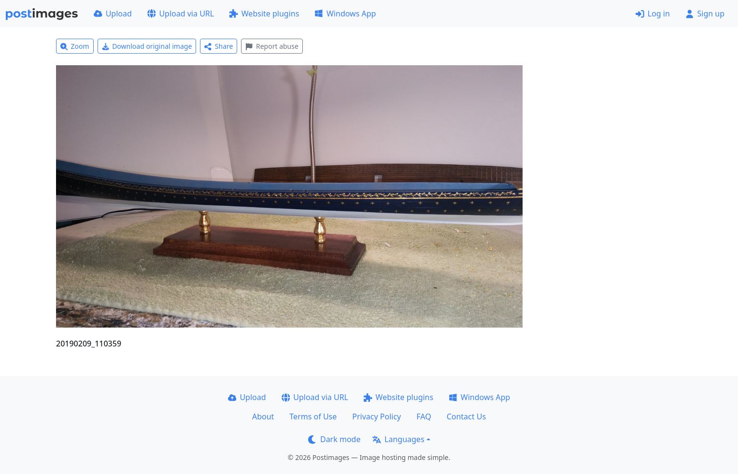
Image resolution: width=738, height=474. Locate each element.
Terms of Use (313, 416)
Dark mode (334, 439)
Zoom (74, 46)
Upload (113, 13)
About (263, 416)
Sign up (704, 13)
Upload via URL (180, 13)
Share (218, 46)
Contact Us (466, 416)
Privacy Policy (376, 416)
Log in (653, 13)
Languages (398, 439)
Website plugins (264, 13)
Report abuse (271, 46)
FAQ (423, 416)
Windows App (345, 13)
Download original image (147, 46)
